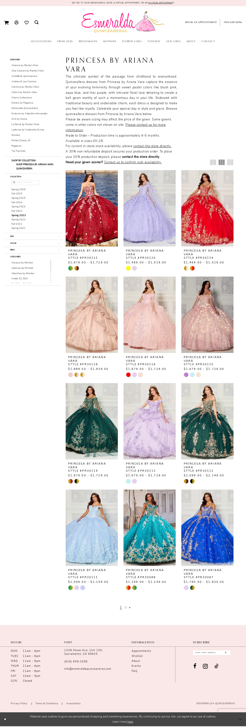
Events (136, 667)
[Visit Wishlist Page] (26, 23)
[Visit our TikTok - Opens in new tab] (216, 668)
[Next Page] (131, 608)
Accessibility (73, 704)
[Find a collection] (25, 187)
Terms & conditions (47, 704)
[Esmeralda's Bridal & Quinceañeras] (123, 23)
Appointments (141, 652)
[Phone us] (232, 23)
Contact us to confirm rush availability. (133, 163)
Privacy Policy (19, 704)
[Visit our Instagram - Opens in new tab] (205, 668)
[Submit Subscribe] (226, 654)
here (130, 722)
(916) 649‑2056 (76, 662)
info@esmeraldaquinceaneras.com (87, 669)
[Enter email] (212, 654)
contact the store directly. (152, 147)
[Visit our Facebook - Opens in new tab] (195, 668)
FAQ (134, 671)
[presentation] (92, 209)
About (136, 662)
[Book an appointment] (200, 23)
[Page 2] (125, 608)
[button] (6, 23)
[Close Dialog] (6, 720)
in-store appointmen (170, 3)
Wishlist (137, 657)
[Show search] (36, 23)
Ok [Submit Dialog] (239, 720)
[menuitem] (6, 23)
